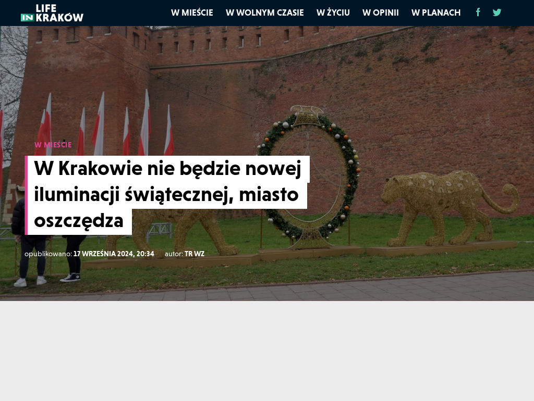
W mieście (192, 12)
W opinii (380, 12)
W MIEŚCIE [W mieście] (53, 145)
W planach (436, 12)
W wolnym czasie (265, 12)
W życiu (333, 12)
